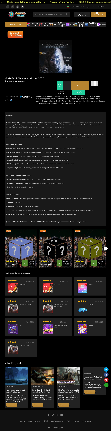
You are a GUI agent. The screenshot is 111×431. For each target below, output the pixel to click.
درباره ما (22, 421)
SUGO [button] (70, 24)
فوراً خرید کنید (78, 92)
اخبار (88, 7)
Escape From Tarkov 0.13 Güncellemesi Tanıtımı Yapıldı (93, 378)
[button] (98, 14)
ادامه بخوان (11, 405)
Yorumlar (76, 421)
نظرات (94, 7)
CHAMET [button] (101, 24)
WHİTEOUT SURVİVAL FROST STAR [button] (90, 24)
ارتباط (46, 421)
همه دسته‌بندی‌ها (16, 24)
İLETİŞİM (101, 7)
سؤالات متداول (86, 421)
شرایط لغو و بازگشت (57, 421)
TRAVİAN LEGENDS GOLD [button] (79, 24)
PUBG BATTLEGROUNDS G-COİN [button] (58, 24)
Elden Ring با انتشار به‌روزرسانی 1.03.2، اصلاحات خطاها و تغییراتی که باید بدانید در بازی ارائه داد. (68, 391)
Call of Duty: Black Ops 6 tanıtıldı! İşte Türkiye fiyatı (41, 391)
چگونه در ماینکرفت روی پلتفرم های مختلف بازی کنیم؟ (16, 391)
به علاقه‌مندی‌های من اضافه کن (15, 81)
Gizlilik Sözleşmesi (34, 421)
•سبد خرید (80, 86)
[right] (106, 248)
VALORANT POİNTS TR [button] (44, 24)
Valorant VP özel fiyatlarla (64, 2)
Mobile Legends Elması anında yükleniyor (28, 2)
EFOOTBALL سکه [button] (33, 24)
